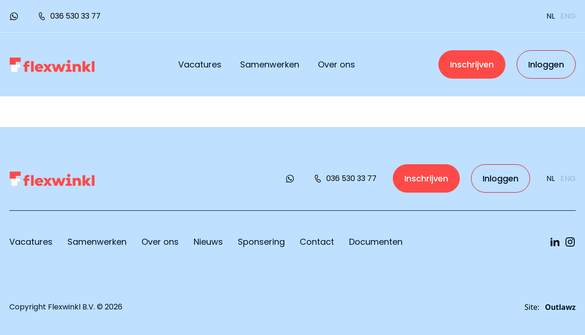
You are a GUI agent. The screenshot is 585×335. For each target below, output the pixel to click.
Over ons (336, 64)
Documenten (376, 242)
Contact (317, 242)
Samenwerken (269, 64)
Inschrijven (472, 64)
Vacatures (200, 64)
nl (550, 16)
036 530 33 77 (69, 16)
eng (568, 16)
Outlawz (560, 307)
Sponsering (261, 242)
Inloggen (546, 64)
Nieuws (208, 242)
